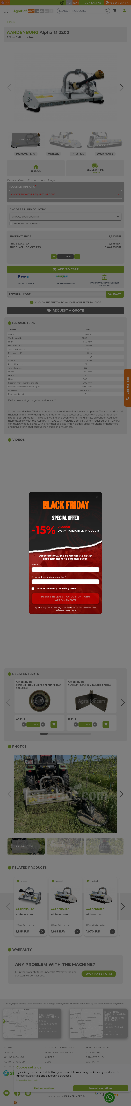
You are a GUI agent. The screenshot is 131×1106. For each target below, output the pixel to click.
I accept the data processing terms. (54, 588)
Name (35, 564)
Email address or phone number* (49, 577)
